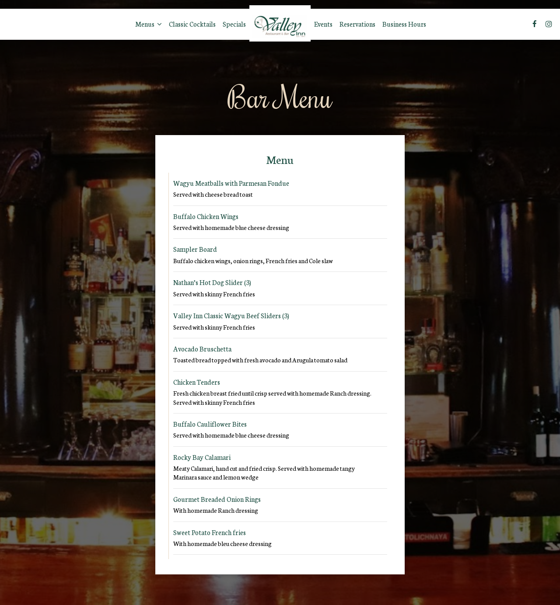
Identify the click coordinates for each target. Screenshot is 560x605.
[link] (280, 23)
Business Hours (404, 24)
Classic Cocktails (192, 24)
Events (323, 24)
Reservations (357, 24)
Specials (234, 24)
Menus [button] (148, 24)
